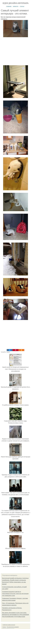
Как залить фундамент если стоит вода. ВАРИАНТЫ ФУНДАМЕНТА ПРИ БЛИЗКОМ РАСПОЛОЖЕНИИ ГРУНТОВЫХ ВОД (15, 614)
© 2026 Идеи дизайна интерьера (8, 624)
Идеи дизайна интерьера (15, 3)
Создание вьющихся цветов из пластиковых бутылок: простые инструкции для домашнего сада (15, 593)
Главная (8, 6)
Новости (15, 6)
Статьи (22, 6)
